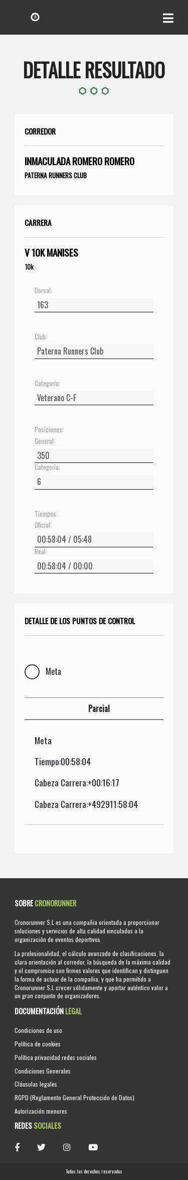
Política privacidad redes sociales (56, 1057)
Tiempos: (46, 514)
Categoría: (47, 383)
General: (45, 441)
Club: (41, 336)
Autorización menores (41, 1111)
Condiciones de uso (38, 1030)
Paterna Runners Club (56, 175)
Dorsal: (43, 290)
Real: (41, 551)
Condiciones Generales (43, 1071)
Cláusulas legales (36, 1084)
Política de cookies (38, 1043)
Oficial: (43, 525)
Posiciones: (49, 429)
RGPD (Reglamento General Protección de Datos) (74, 1097)
